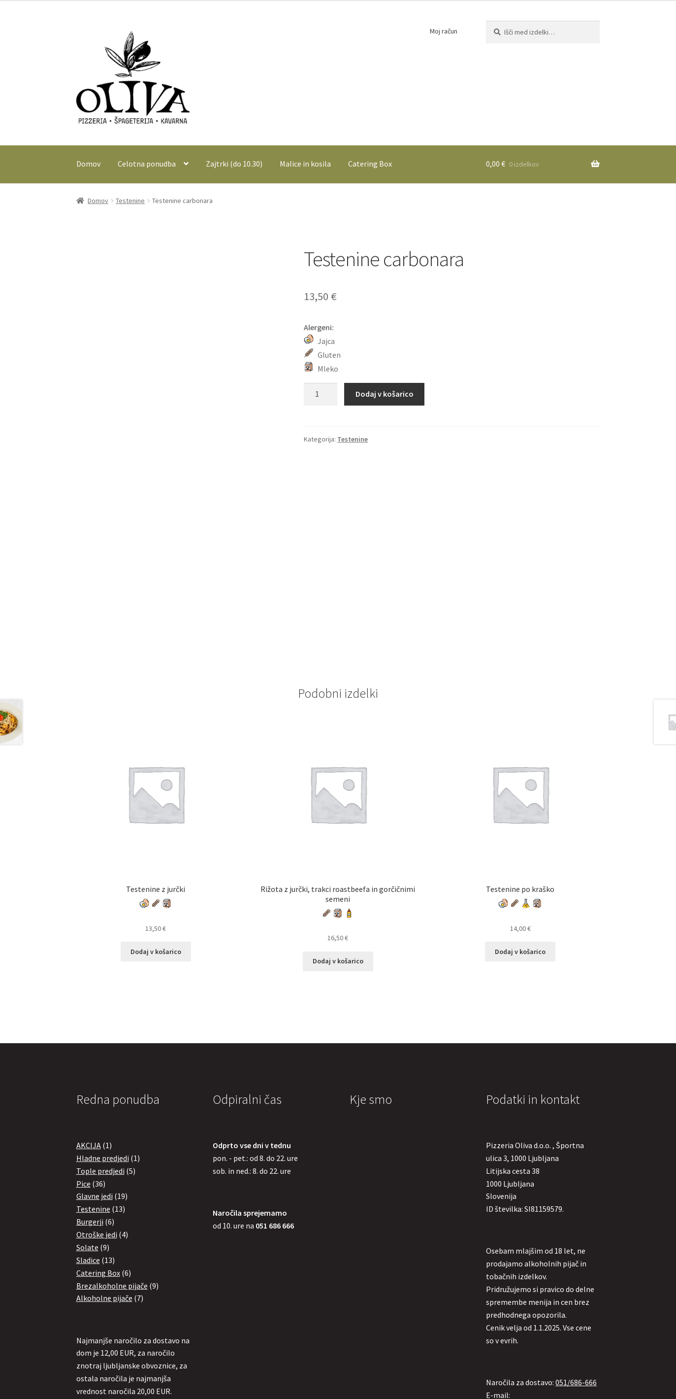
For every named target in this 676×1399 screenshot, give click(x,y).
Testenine (130, 200)
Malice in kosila (305, 164)
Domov (88, 164)
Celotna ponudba (147, 164)
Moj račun (443, 31)
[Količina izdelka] (320, 394)
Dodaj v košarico (384, 394)
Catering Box (370, 164)
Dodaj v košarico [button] (155, 772)
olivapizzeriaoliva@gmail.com (537, 1228)
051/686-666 (576, 1203)
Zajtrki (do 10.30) (234, 164)
